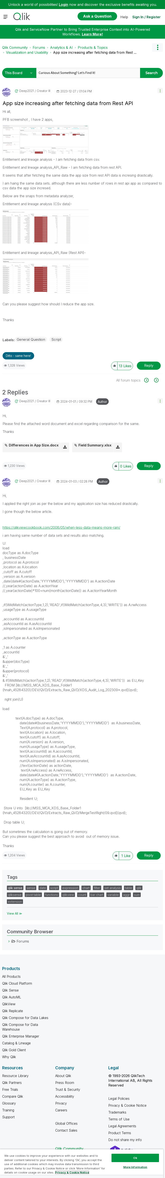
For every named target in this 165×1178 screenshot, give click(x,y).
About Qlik (63, 1076)
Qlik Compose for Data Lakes (25, 1018)
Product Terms (119, 1133)
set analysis (112, 888)
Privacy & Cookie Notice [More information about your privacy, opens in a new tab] (72, 1172)
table (128, 888)
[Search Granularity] (20, 73)
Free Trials (10, 1089)
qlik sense (15, 888)
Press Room (64, 1082)
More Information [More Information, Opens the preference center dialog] (135, 1167)
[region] (81, 1163)
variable (113, 895)
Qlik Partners (12, 1082)
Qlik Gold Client (14, 1050)
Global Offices (66, 1123)
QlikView (8, 1004)
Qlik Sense (10, 990)
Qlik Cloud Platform (17, 983)
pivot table (33, 895)
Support (8, 1117)
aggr (126, 895)
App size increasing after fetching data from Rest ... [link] (94, 52)
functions (51, 895)
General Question (31, 339)
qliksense (14, 895)
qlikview (68, 895)
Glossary (9, 1103)
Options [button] (157, 47)
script (54, 888)
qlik (138, 888)
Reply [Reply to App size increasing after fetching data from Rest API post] (148, 365)
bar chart (96, 895)
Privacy (61, 1103)
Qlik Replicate (12, 1011)
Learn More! (92, 34)
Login (63, 4)
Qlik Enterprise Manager (20, 1036)
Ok (135, 1158)
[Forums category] (9, 941)
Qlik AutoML (11, 997)
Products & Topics (93, 47)
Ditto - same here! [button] (18, 356)
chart (86, 888)
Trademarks (117, 1112)
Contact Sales (66, 1130)
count (82, 895)
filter (97, 888)
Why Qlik (9, 1057)
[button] (160, 90)
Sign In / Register (146, 17)
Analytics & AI (61, 47)
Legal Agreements (122, 1126)
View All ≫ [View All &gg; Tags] (14, 913)
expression (70, 888)
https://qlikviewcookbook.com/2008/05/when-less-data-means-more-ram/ (61, 527)
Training (8, 1110)
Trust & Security (67, 1089)
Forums (39, 47)
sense (31, 888)
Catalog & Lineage (16, 1043)
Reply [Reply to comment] (148, 466)
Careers (61, 1110)
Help (124, 17)
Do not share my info (125, 1140)
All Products (11, 976)
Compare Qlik (12, 1096)
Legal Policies (119, 1098)
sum (137, 895)
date (43, 888)
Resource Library (15, 1076)
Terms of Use (119, 1119)
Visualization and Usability (27, 52)
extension (15, 901)
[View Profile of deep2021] (26, 91)
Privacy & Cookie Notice (127, 1105)
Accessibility (64, 1096)
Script (56, 339)
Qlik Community (15, 47)
